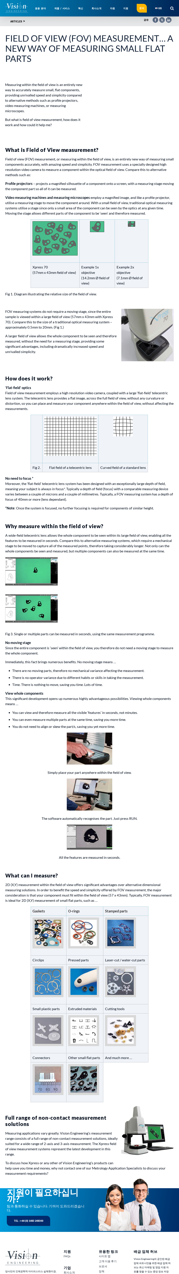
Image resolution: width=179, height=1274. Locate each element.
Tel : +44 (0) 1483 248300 (28, 1220)
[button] (172, 8)
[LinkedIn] (167, 18)
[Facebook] (153, 18)
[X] (160, 18)
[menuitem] (158, 8)
